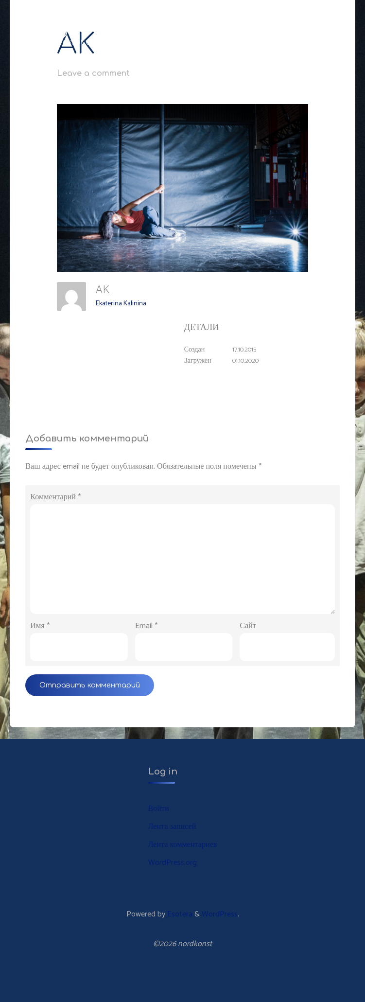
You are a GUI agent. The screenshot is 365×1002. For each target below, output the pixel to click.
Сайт (248, 626)
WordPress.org (172, 862)
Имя (39, 626)
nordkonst (43, 30)
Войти (158, 808)
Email (146, 626)
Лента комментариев (182, 844)
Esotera (178, 914)
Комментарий (55, 497)
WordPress (220, 914)
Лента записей (172, 826)
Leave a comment (93, 73)
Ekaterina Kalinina (121, 303)
